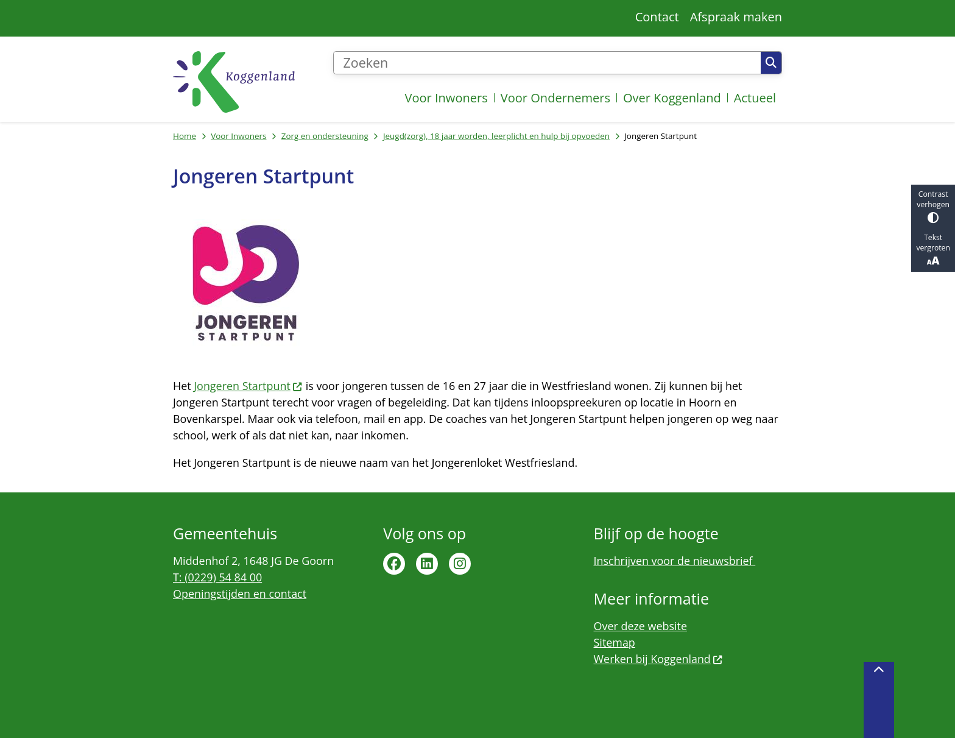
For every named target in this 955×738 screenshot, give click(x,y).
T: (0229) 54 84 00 (217, 577)
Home (184, 135)
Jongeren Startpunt (248, 385)
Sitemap (614, 642)
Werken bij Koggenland (659, 658)
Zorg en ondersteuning (324, 135)
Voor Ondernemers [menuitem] (555, 98)
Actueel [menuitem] (755, 98)
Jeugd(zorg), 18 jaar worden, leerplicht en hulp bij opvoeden (496, 135)
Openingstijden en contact (239, 593)
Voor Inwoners (238, 135)
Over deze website (640, 626)
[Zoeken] (547, 63)
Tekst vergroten (933, 250)
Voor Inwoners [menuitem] (445, 98)
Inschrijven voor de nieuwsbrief (675, 560)
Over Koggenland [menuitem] (672, 98)
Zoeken (771, 62)
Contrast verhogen (933, 206)
